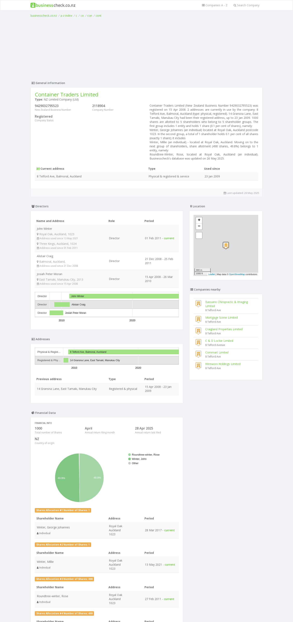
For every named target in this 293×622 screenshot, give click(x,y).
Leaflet (211, 274)
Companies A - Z (214, 5)
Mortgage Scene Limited (221, 317)
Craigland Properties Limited (224, 329)
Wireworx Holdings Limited (223, 364)
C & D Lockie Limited (219, 341)
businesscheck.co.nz (44, 15)
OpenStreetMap (237, 274)
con (89, 15)
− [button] (199, 226)
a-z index (66, 15)
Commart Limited (216, 352)
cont (99, 15)
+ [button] (199, 220)
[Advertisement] (146, 48)
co (82, 15)
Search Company (246, 5)
